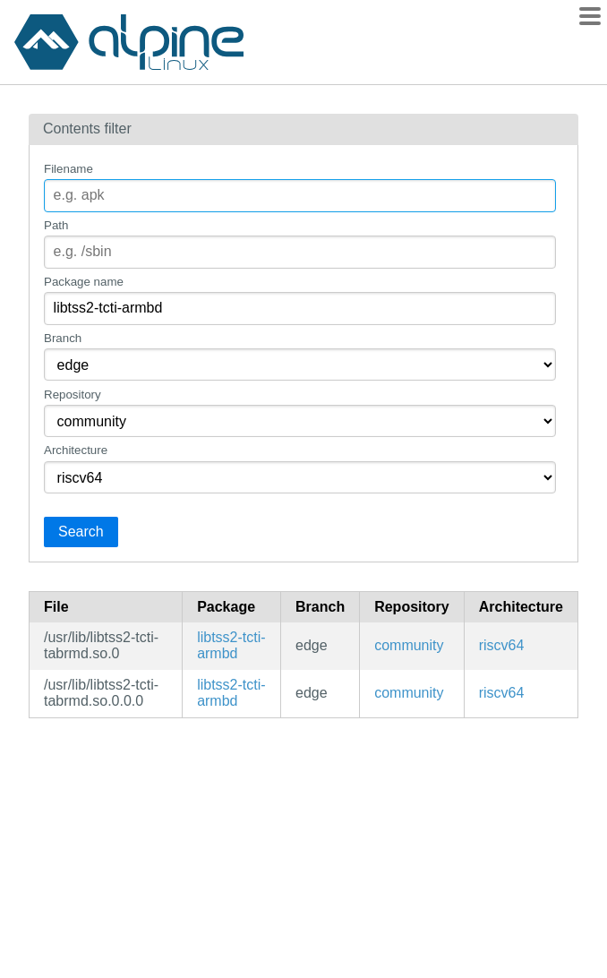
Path (56, 225)
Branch (62, 338)
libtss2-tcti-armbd (231, 645)
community (408, 645)
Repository (72, 394)
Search (81, 531)
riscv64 (502, 645)
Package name (84, 281)
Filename (68, 169)
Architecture (75, 450)
